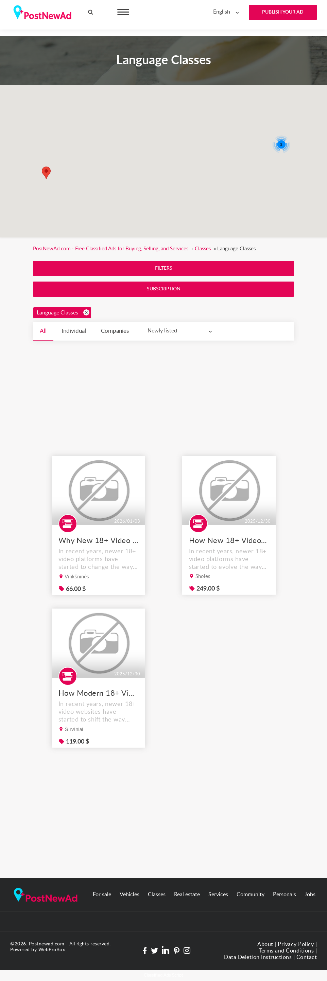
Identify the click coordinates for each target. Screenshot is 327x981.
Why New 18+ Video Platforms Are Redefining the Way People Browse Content (98, 558)
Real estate (187, 894)
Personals (284, 894)
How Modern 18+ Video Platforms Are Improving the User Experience (98, 710)
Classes (157, 894)
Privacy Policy (296, 944)
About (265, 944)
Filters (163, 268)
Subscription (163, 289)
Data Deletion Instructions (258, 957)
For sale (102, 894)
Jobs (310, 894)
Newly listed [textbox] (162, 330)
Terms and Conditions (286, 951)
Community (250, 894)
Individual (74, 331)
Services (218, 894)
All (43, 331)
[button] (46, 173)
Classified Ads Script (163, 975)
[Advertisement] (163, 391)
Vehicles (129, 894)
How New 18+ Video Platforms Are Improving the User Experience (228, 558)
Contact (306, 957)
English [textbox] (221, 12)
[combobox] (227, 12)
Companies (115, 331)
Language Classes (63, 312)
